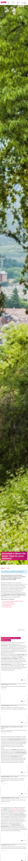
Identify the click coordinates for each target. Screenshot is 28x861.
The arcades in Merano (5, 705)
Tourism (8, 568)
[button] (25, 680)
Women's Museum (4, 684)
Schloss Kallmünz (17, 810)
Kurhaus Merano (4, 845)
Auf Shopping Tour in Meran (9, 604)
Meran (4, 583)
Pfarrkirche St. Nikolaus (5, 777)
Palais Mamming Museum (6, 798)
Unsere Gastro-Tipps (7, 607)
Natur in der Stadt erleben (8, 603)
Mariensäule (13, 809)
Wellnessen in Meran (7, 605)
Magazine (3, 568)
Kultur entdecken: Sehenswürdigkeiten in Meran (13, 601)
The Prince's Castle (4, 727)
